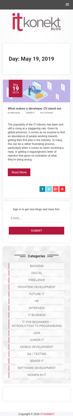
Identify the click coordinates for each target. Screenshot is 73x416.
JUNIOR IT (30, 117)
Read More (19, 176)
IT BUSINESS (37, 315)
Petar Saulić (15, 117)
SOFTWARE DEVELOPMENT (37, 368)
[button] (67, 4)
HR (37, 301)
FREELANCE (36, 280)
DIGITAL (36, 273)
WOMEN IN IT (36, 375)
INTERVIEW (37, 308)
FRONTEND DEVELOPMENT (37, 287)
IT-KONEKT (47, 414)
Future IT (36, 294)
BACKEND (37, 266)
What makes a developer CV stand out (34, 112)
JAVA (36, 333)
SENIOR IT (37, 361)
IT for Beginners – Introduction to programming (37, 324)
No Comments (46, 117)
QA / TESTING (36, 354)
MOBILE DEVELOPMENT (36, 347)
